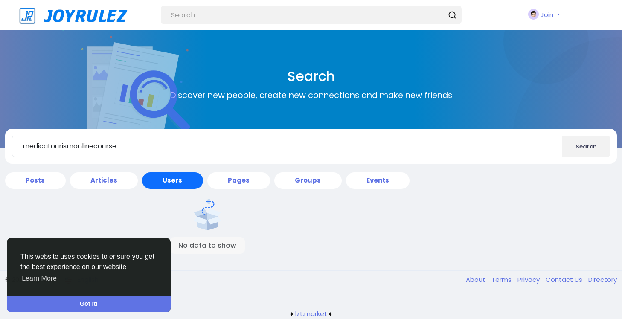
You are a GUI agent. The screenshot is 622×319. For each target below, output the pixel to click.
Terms (502, 279)
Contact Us (565, 279)
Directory (602, 279)
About (476, 279)
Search (586, 146)
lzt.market (311, 313)
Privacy (529, 279)
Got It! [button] (89, 303)
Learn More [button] (39, 278)
